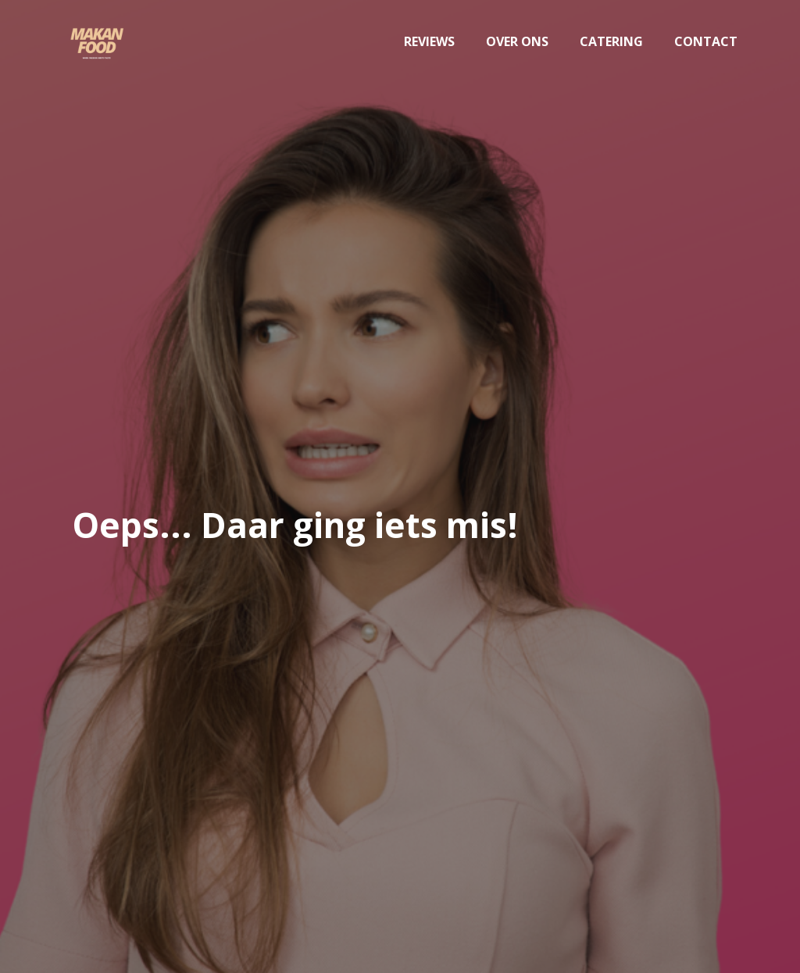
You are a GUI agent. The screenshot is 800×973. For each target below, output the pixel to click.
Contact (706, 41)
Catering (611, 41)
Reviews (429, 41)
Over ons (517, 41)
